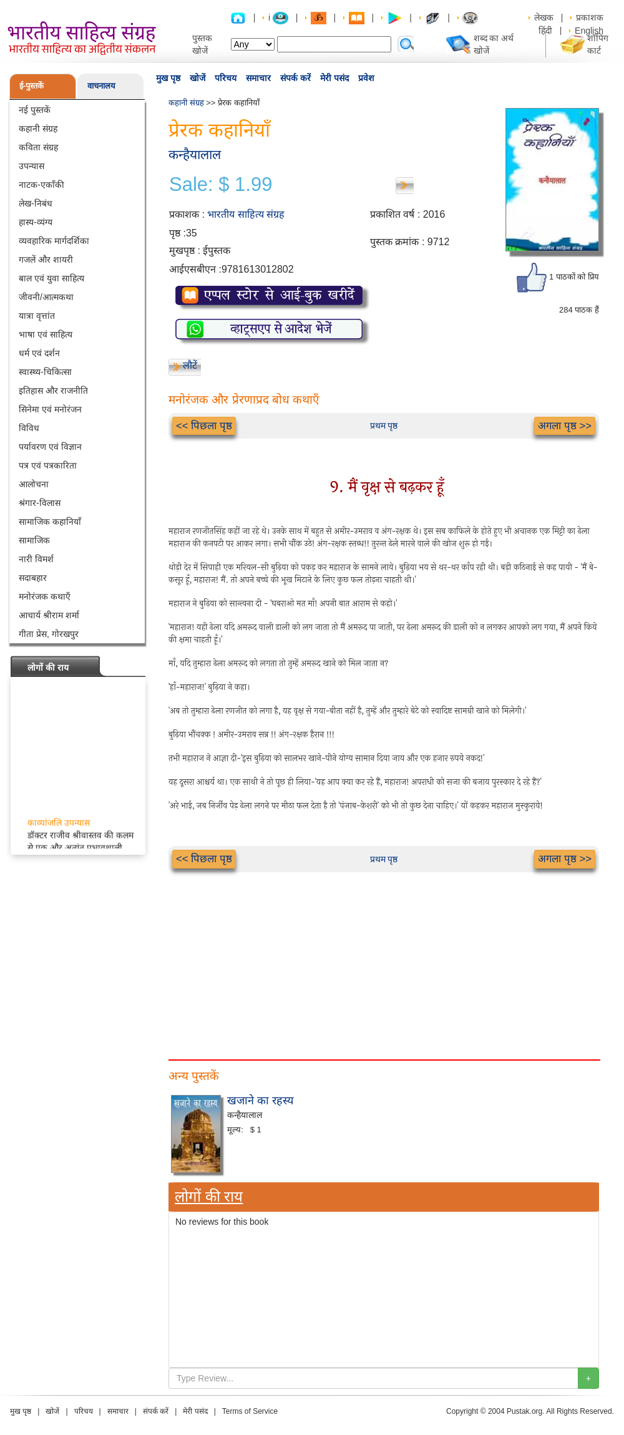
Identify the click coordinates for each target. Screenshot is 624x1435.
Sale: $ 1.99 (220, 184)
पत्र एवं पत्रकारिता (48, 465)
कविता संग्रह (38, 147)
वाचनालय (101, 85)
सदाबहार (33, 578)
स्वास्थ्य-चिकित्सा (45, 372)
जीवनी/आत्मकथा (46, 297)
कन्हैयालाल (194, 154)
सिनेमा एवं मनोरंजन (50, 409)
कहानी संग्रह (38, 129)
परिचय (225, 78)
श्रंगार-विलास (40, 503)
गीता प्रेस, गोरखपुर (49, 634)
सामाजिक (34, 540)
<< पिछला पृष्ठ (204, 426)
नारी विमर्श (36, 559)
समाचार (258, 78)
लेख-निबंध (35, 203)
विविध (29, 428)
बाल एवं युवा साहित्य (51, 278)
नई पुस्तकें (35, 110)
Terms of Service (250, 1411)
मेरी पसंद (334, 78)
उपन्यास (31, 166)
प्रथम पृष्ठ (384, 425)
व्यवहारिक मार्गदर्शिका (54, 241)
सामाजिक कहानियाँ (50, 522)
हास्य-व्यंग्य (35, 222)
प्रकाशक (589, 17)
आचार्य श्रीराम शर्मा (49, 615)
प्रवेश (366, 78)
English (589, 31)
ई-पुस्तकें (31, 85)
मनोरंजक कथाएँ (45, 596)
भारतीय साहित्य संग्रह (246, 214)
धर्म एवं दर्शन (39, 353)
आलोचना (34, 484)
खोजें (197, 78)
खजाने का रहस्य (260, 1100)
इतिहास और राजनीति (53, 391)
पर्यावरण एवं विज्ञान (50, 447)
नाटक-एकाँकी (41, 185)
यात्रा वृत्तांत (37, 316)
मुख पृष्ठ (168, 78)
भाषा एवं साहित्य (45, 334)
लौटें (190, 365)
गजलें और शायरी (46, 260)
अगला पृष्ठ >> (565, 426)
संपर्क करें (295, 78)
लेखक (543, 17)
